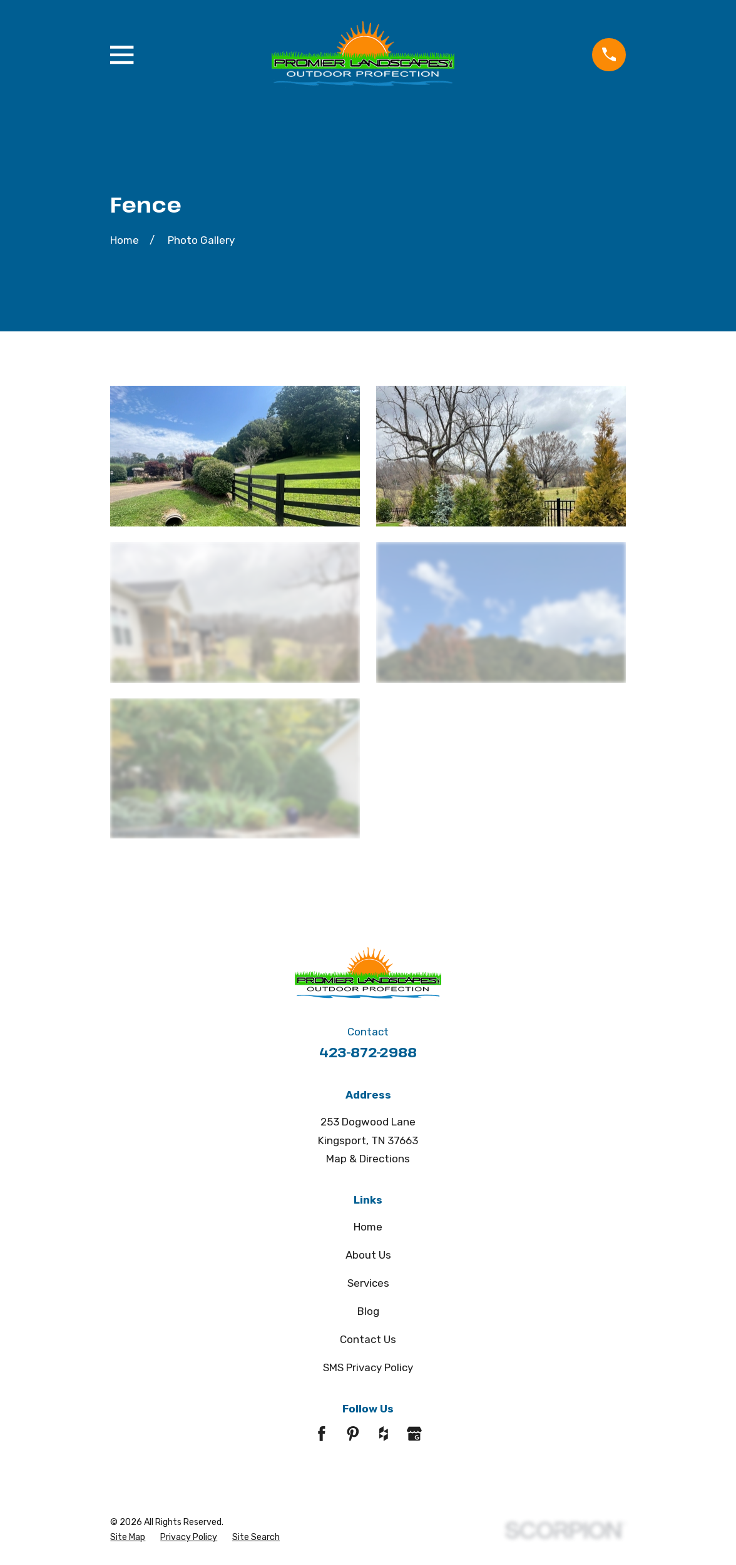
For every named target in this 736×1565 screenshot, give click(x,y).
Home (368, 1226)
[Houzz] (383, 1433)
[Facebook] (321, 1433)
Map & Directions (368, 1158)
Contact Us (368, 1339)
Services (368, 1283)
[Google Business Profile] (414, 1433)
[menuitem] (127, 1538)
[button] (235, 456)
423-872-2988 (368, 1052)
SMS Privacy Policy (368, 1367)
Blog (368, 1311)
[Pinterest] (352, 1433)
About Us (368, 1255)
